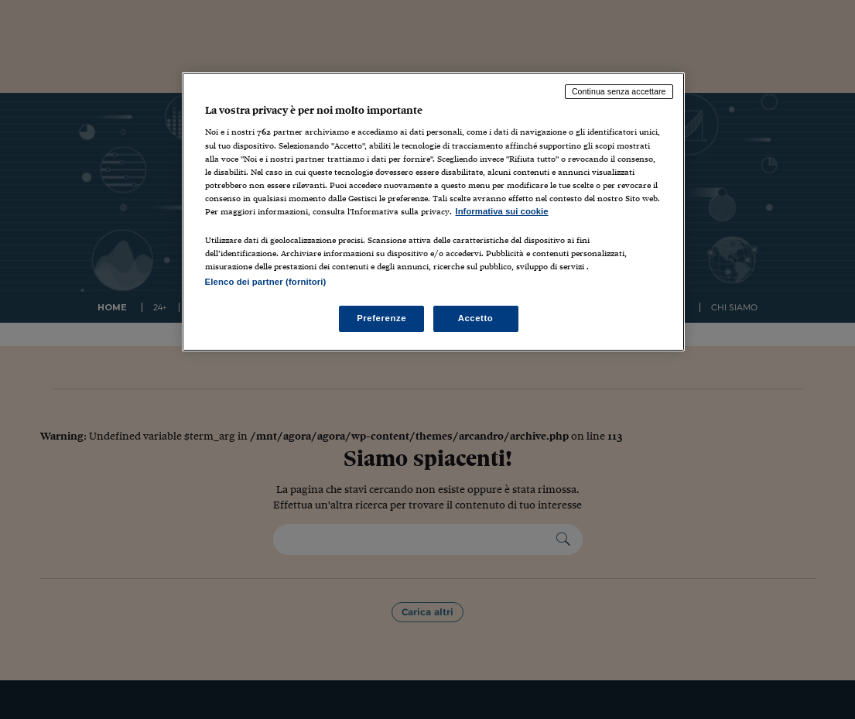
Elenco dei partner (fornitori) (266, 281)
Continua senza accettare (619, 91)
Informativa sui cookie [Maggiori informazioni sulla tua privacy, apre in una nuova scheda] (502, 211)
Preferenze (381, 318)
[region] (433, 211)
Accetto (476, 318)
